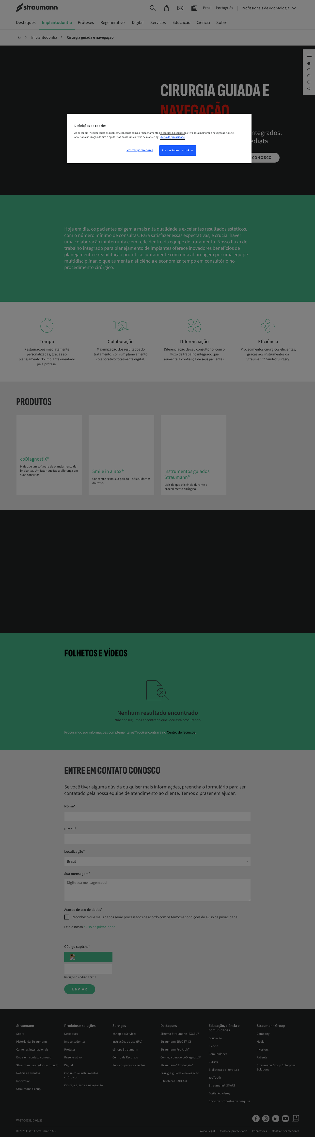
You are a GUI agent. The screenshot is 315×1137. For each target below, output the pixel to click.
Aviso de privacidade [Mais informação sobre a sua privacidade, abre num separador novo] (172, 137)
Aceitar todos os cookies (178, 150)
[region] (159, 139)
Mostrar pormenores (139, 150)
